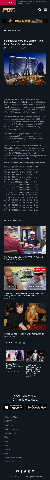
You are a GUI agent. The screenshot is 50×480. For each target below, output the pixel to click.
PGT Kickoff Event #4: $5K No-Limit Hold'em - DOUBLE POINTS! (33, 2)
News (6, 437)
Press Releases (11, 417)
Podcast (8, 421)
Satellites (8, 425)
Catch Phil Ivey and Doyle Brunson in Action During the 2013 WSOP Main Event (24, 294)
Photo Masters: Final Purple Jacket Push (14, 366)
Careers (7, 449)
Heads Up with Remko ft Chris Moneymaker (24, 334)
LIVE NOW (8, 2)
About (7, 441)
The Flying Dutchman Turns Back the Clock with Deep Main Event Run (33, 369)
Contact (7, 445)
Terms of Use (10, 433)
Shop (6, 454)
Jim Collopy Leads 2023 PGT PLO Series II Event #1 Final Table (23, 258)
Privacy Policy (11, 429)
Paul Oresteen (12, 48)
